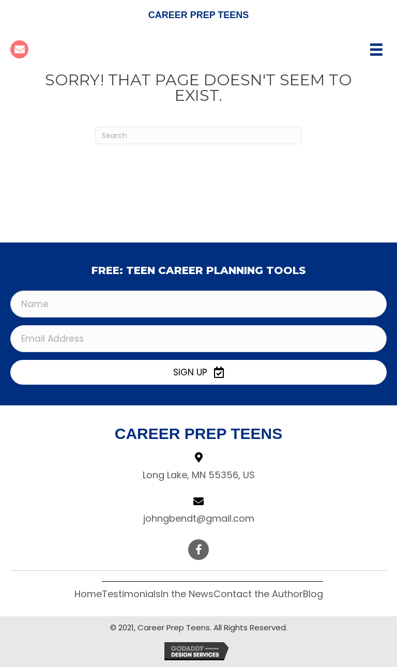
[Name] (198, 304)
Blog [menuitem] (313, 593)
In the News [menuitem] (187, 593)
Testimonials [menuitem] (131, 593)
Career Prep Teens (198, 15)
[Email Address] (198, 338)
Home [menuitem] (88, 593)
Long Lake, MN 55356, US (199, 474)
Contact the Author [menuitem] (258, 593)
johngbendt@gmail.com (198, 518)
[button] (198, 372)
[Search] (198, 135)
